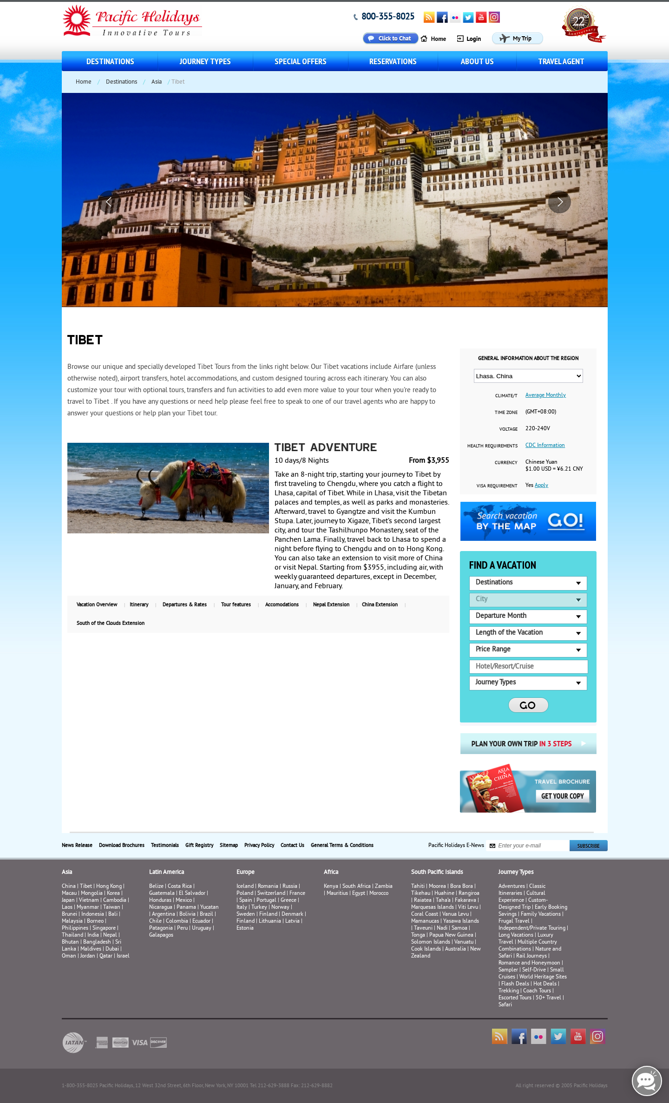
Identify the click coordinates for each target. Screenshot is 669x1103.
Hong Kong (109, 886)
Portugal (266, 900)
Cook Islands (426, 949)
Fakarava (465, 900)
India (93, 935)
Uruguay (201, 928)
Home (84, 82)
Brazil (206, 914)
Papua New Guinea (451, 935)
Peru (182, 928)
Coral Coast (424, 914)
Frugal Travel (514, 921)
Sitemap (229, 845)
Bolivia (187, 914)
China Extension (380, 605)
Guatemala (162, 893)
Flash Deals (515, 984)
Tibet (86, 886)
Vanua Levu (455, 914)
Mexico (184, 900)
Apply (541, 485)
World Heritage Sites (543, 977)
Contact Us (292, 845)
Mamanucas (425, 921)
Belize (156, 886)
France (297, 893)
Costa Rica (180, 886)
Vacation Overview (97, 605)
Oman (69, 956)
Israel (123, 956)
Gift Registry (199, 845)
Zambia (384, 886)
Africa (331, 872)
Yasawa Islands (461, 921)
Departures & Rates (185, 605)
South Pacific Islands (437, 872)
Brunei (69, 914)
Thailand (72, 935)
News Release (77, 845)
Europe (245, 872)
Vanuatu (463, 942)
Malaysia (72, 921)
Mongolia (92, 893)
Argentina (163, 914)
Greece (288, 900)
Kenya (331, 886)
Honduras (160, 900)
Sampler (508, 970)
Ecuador (201, 921)
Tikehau (420, 893)
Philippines (75, 928)
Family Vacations (541, 914)
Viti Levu (468, 907)
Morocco (378, 893)
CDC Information (545, 445)
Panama (186, 907)
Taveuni (423, 928)
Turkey (259, 907)
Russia (289, 886)
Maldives (90, 949)
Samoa (459, 928)
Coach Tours (537, 991)
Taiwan (111, 907)
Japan (68, 900)
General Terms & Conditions (342, 845)
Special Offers (301, 61)
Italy (241, 907)
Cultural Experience (521, 897)
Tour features (236, 605)
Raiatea (423, 900)
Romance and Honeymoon (529, 963)
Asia (156, 82)
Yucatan (209, 907)
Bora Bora (461, 886)
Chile (155, 921)
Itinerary (139, 605)
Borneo (95, 921)
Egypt (358, 893)
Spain (245, 900)
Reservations (393, 61)
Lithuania (270, 921)
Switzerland (271, 893)
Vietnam (89, 900)
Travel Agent (561, 61)
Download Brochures (121, 845)
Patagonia (161, 928)
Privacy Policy (259, 845)
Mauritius (337, 893)
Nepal (110, 935)
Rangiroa (469, 893)
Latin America (166, 872)
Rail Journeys (531, 956)
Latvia (292, 921)
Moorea (437, 886)
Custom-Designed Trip (523, 904)
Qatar (105, 956)
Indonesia (92, 914)
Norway (280, 907)
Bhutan (70, 942)
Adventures (511, 886)
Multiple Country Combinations (527, 946)
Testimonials (165, 845)
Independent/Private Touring (531, 928)
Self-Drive (534, 970)
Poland (244, 893)
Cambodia (114, 900)
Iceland (245, 886)
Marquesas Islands (432, 907)
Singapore (104, 928)
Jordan (87, 956)
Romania (268, 886)
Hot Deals (545, 984)
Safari (505, 1005)
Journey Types (205, 61)
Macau (69, 893)
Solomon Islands (430, 942)
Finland (268, 914)
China (69, 886)
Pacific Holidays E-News (456, 845)
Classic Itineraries (521, 890)
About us (477, 61)
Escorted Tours (514, 998)
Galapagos (161, 935)
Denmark (292, 914)
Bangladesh (97, 942)
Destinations (110, 61)
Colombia (177, 921)
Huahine (444, 893)
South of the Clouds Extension (110, 623)
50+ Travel (548, 998)
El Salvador (192, 893)
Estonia (245, 928)
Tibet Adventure (326, 448)
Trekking (508, 991)
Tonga (418, 935)
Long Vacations (515, 935)
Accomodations (282, 605)
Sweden (245, 914)
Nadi (442, 928)
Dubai (112, 949)
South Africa (356, 886)
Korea (113, 893)
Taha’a (443, 900)
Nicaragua (160, 907)
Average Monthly (545, 395)
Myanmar (88, 907)
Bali (113, 914)
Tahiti (418, 886)
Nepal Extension (331, 605)
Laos (67, 907)
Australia (455, 949)
